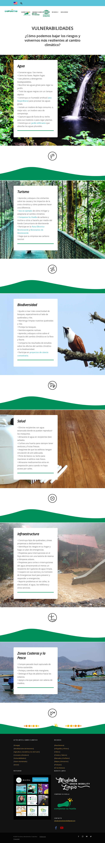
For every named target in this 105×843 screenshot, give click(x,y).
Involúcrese (64, 12)
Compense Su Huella (27, 217)
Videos (57, 752)
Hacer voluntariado (20, 761)
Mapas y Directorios (61, 761)
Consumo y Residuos (21, 755)
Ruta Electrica (59, 745)
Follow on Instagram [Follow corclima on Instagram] (40, 780)
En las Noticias (59, 768)
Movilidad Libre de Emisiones (23, 749)
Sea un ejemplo (25, 210)
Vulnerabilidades (19, 758)
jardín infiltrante (38, 123)
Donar (16, 765)
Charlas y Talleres (60, 755)
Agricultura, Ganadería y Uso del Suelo (26, 752)
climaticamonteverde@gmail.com (64, 821)
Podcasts (58, 765)
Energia (16, 745)
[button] (21, 789)
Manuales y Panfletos (62, 758)
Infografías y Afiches (61, 749)
